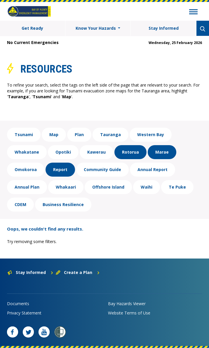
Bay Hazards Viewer (127, 303)
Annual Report (152, 169)
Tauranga (110, 134)
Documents (18, 303)
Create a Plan (78, 272)
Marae (162, 152)
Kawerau (96, 152)
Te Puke (177, 187)
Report (60, 169)
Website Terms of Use (129, 313)
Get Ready (32, 28)
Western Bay (150, 134)
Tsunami (24, 134)
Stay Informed (164, 28)
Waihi (146, 187)
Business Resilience (63, 204)
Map (53, 134)
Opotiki (63, 152)
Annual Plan (27, 187)
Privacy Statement (24, 313)
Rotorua (130, 152)
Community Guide (102, 169)
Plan (79, 134)
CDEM (20, 204)
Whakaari (66, 187)
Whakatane (27, 152)
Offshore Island (108, 187)
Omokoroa (26, 169)
